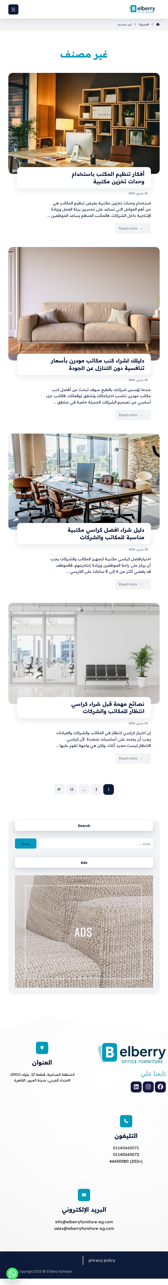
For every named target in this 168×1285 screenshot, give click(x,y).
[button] (13, 9)
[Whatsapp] (12, 1274)
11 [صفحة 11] (71, 789)
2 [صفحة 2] (96, 789)
